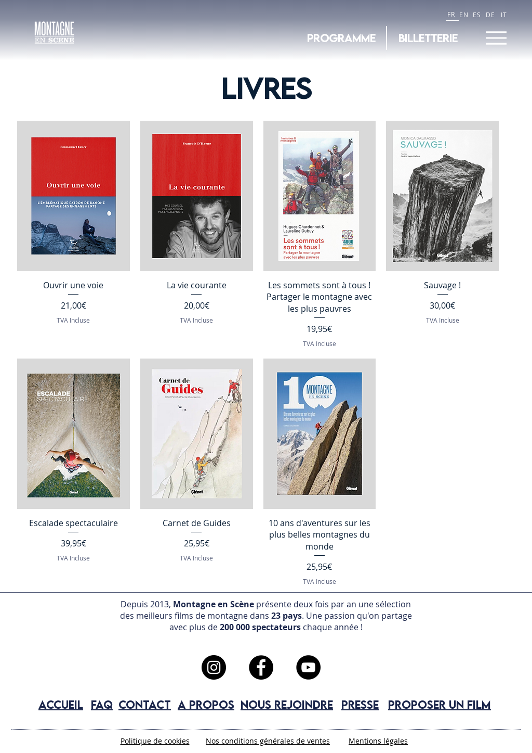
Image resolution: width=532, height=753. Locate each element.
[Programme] (341, 38)
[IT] (505, 14)
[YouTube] (308, 667)
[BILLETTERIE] (428, 38)
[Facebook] (261, 667)
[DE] (491, 14)
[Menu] (496, 38)
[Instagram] (214, 667)
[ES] (478, 14)
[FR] (452, 14)
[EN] (465, 14)
